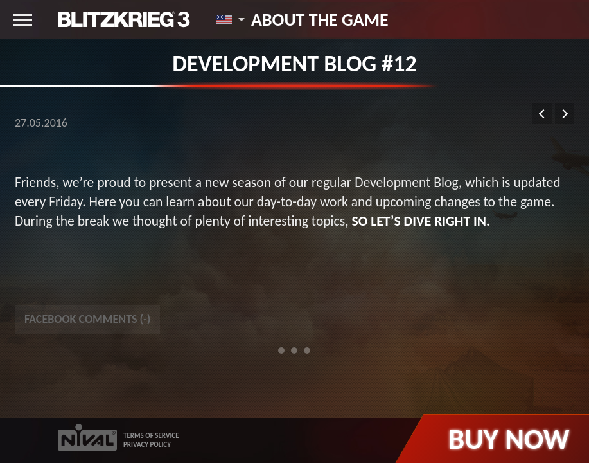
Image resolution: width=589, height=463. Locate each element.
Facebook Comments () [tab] (87, 319)
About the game (320, 19)
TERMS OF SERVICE (151, 435)
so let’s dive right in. (420, 221)
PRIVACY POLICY (147, 444)
